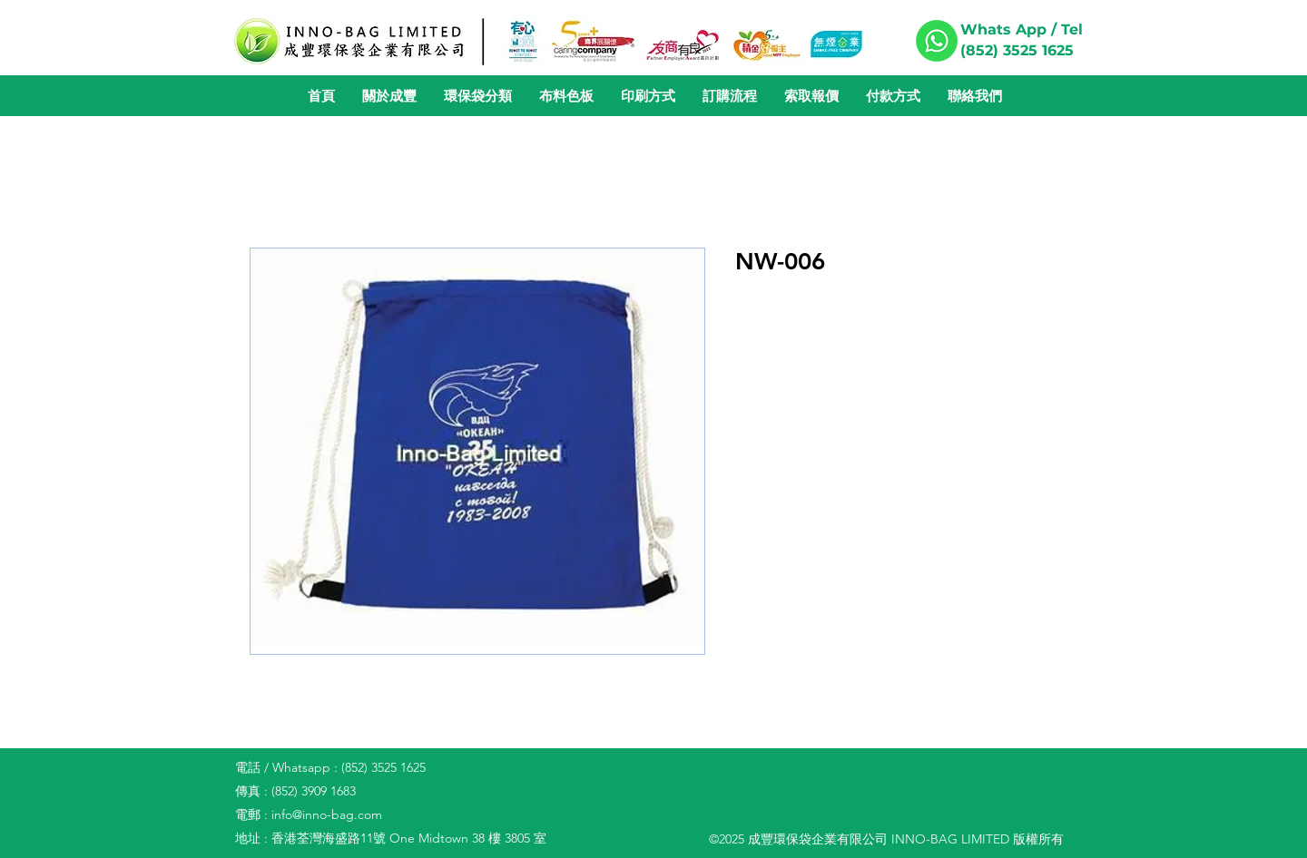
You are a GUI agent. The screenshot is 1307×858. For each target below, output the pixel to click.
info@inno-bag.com (326, 814)
